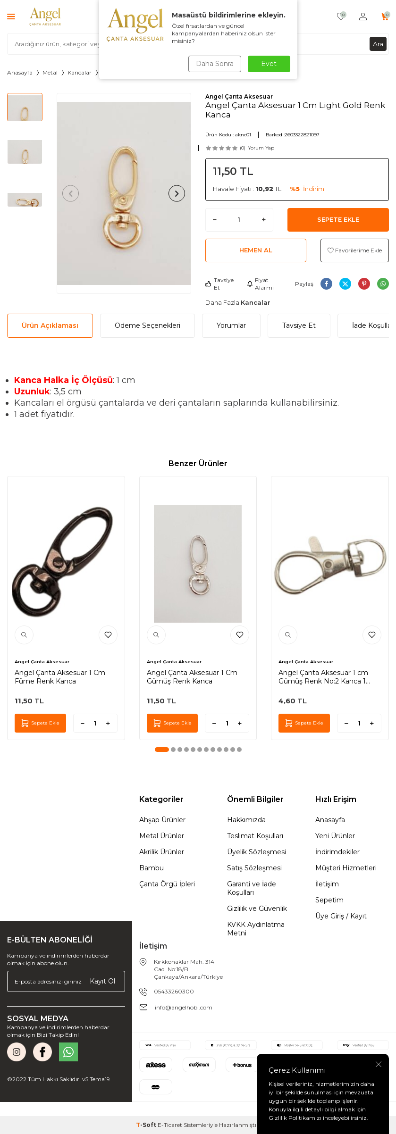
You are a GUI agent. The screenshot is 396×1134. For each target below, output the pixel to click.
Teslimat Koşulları (255, 836)
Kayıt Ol (102, 981)
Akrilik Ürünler (161, 852)
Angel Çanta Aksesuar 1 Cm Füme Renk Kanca (60, 676)
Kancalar (79, 72)
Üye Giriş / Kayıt (341, 916)
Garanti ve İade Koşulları (251, 888)
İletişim (327, 884)
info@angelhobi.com (183, 1007)
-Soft (147, 1124)
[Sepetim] (385, 17)
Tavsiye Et (219, 283)
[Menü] (11, 16)
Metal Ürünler (161, 836)
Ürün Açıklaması (50, 325)
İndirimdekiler (337, 852)
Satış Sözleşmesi (254, 868)
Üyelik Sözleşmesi (256, 852)
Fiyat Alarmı (260, 283)
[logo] (45, 16)
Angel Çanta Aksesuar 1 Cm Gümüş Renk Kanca (192, 676)
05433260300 (174, 991)
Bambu (151, 868)
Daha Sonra (214, 63)
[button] (72, 193)
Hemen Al (255, 250)
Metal (50, 72)
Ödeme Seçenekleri (147, 325)
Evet (269, 63)
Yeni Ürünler (335, 836)
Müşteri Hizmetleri (346, 868)
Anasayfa (20, 72)
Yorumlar (231, 325)
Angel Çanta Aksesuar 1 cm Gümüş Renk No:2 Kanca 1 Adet (323, 676)
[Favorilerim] (341, 17)
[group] (124, 193)
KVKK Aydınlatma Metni (256, 928)
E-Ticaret (170, 1124)
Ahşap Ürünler (162, 820)
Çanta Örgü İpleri (167, 884)
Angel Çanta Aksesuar (239, 96)
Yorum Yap (261, 148)
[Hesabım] (363, 17)
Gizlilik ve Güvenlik (257, 908)
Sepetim (329, 900)
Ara (378, 43)
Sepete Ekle (338, 219)
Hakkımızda (246, 820)
